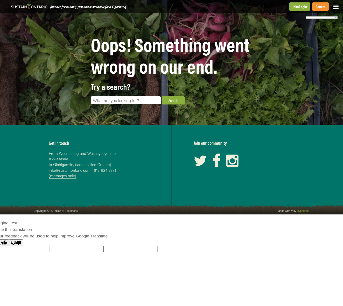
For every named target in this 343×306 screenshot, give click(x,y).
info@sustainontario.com (70, 170)
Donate (320, 6)
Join (295, 6)
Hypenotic (303, 211)
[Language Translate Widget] (322, 17)
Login (303, 6)
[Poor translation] (16, 242)
